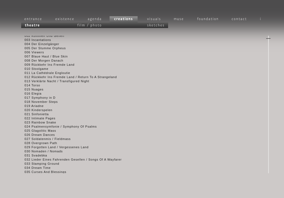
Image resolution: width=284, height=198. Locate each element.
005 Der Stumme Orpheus (42, 49)
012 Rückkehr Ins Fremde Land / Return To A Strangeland (68, 78)
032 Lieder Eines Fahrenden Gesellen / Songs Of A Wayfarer (70, 160)
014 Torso (29, 86)
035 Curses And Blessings (42, 173)
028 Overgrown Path (38, 144)
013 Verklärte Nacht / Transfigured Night (54, 82)
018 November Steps (38, 103)
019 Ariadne (31, 107)
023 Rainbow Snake (37, 123)
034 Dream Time (35, 168)
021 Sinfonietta (34, 115)
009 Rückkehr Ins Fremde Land (46, 65)
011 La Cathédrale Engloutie (44, 74)
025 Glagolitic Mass (37, 131)
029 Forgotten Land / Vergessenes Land (54, 148)
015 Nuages (31, 90)
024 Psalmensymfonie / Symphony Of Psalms (58, 127)
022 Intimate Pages (37, 119)
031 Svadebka (33, 156)
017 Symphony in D (37, 98)
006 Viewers (31, 53)
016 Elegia (30, 94)
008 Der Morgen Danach (41, 61)
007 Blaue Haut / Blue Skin (43, 57)
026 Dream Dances (37, 136)
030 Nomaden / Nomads (41, 152)
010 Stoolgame (33, 70)
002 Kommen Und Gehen (41, 36)
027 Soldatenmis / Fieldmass (45, 140)
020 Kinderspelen (35, 111)
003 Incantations (35, 41)
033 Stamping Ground (39, 164)
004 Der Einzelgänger (39, 45)
